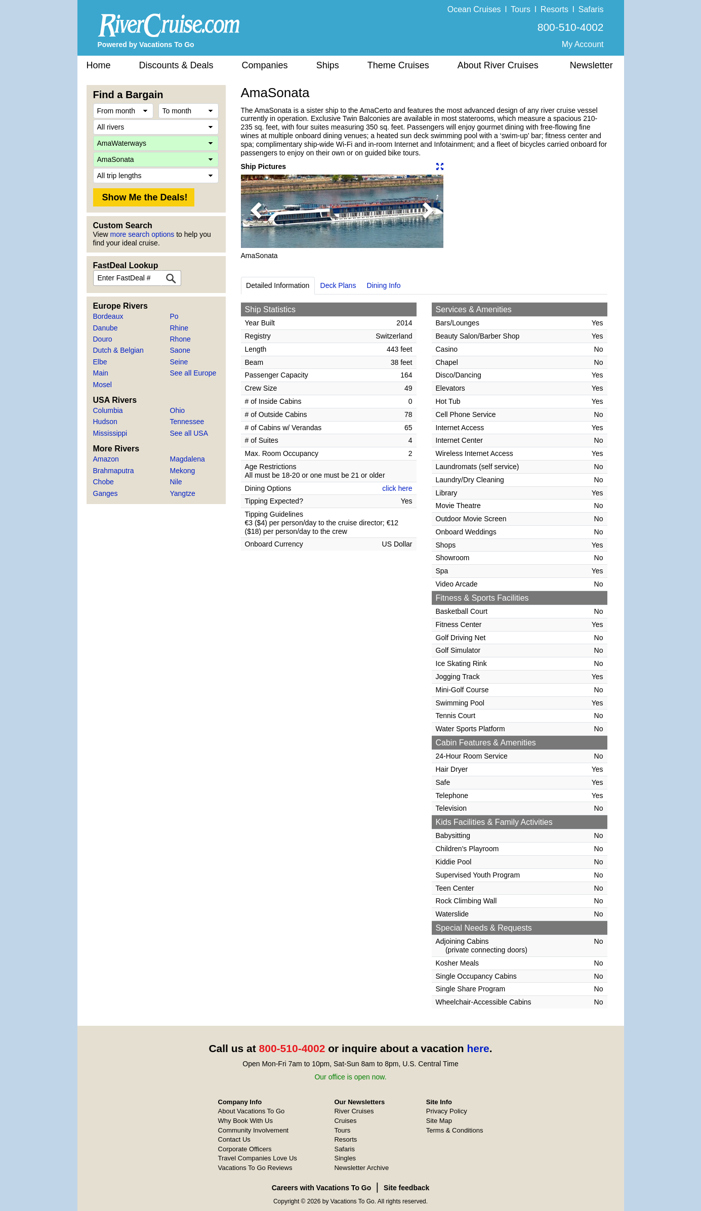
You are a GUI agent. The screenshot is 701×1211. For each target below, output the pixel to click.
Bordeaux (108, 316)
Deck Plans (338, 285)
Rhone (180, 339)
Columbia (108, 410)
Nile (176, 482)
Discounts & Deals (176, 65)
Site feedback (406, 1188)
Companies (265, 65)
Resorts (554, 9)
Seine (179, 362)
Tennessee (187, 421)
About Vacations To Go (251, 1111)
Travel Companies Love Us (257, 1158)
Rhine (179, 328)
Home (99, 65)
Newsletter (591, 65)
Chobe (103, 482)
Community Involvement (253, 1130)
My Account (583, 44)
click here (397, 488)
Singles (345, 1158)
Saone (180, 350)
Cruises (345, 1120)
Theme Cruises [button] (398, 65)
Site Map (439, 1120)
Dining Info (384, 285)
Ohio (177, 410)
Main (100, 373)
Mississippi (110, 433)
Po (174, 316)
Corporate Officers (245, 1149)
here (478, 1048)
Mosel (102, 385)
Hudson (105, 421)
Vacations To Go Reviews (255, 1168)
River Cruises (354, 1111)
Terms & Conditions (454, 1130)
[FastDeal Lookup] (171, 278)
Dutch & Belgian (118, 350)
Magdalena (187, 459)
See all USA (189, 433)
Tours (520, 9)
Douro (102, 339)
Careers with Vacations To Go (322, 1188)
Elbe (100, 362)
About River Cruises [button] (498, 65)
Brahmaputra (113, 471)
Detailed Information (277, 285)
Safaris (591, 9)
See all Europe (193, 373)
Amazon (106, 459)
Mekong (182, 471)
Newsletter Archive (361, 1168)
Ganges (105, 493)
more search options (142, 234)
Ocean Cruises (474, 9)
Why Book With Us (245, 1120)
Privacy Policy (446, 1111)
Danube (105, 328)
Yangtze (182, 493)
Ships (327, 65)
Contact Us (234, 1139)
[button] (256, 211)
